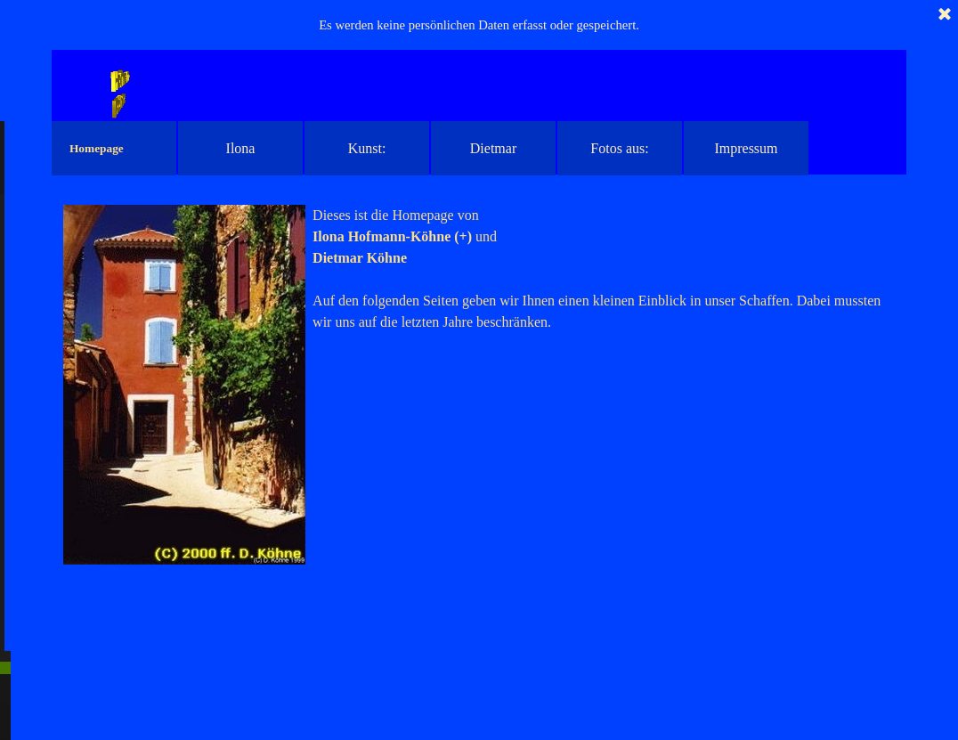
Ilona (241, 148)
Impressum (745, 148)
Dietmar (493, 148)
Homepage (96, 148)
